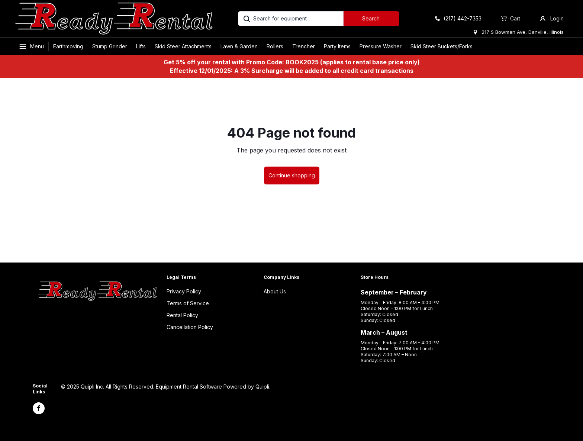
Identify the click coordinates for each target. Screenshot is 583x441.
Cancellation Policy (190, 327)
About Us (275, 291)
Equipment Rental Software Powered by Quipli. (213, 386)
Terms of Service (188, 303)
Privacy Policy (184, 291)
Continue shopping (291, 175)
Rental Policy (182, 315)
